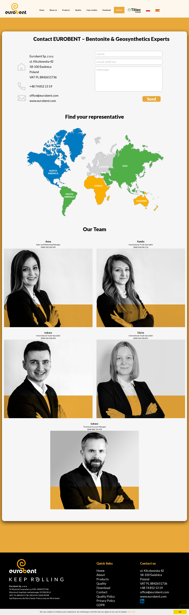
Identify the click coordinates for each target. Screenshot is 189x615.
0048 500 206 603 (48, 338)
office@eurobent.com (44, 95)
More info (131, 612)
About (100, 575)
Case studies (91, 10)
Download (107, 10)
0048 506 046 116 (140, 247)
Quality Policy (105, 596)
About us (53, 10)
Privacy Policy (105, 600)
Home (41, 10)
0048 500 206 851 (140, 338)
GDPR (100, 605)
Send (151, 99)
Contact (119, 10)
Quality (78, 10)
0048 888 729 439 (94, 429)
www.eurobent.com (153, 596)
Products (66, 10)
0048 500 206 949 (48, 247)
